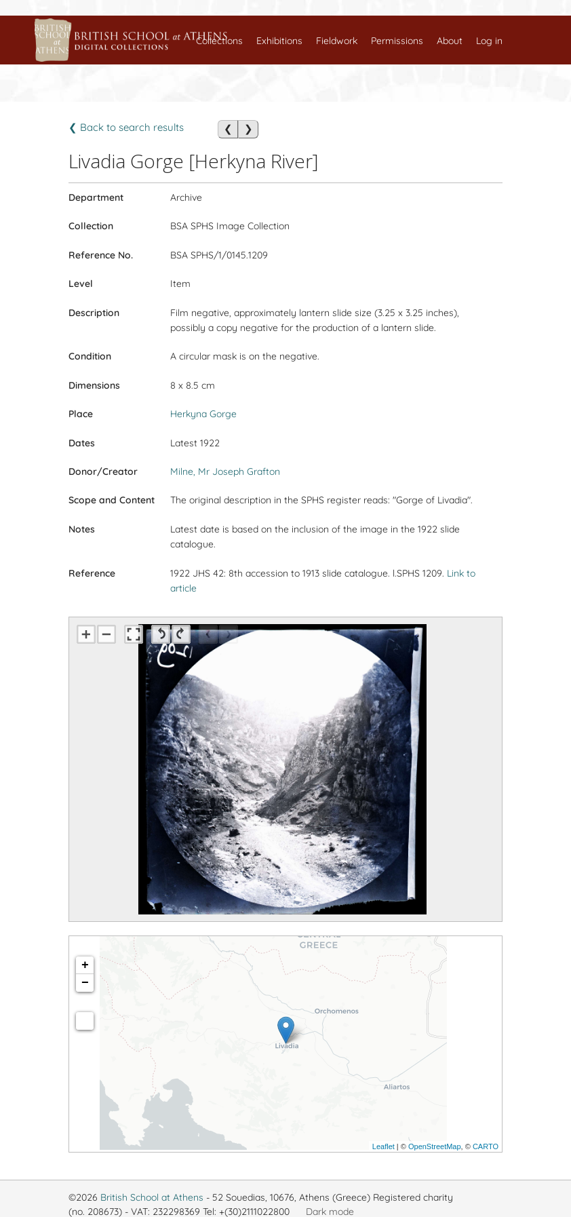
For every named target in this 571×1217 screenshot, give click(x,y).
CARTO (485, 1146)
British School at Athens (151, 1197)
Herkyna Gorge (203, 414)
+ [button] (85, 965)
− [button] (85, 983)
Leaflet (383, 1146)
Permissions (397, 41)
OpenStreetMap (434, 1146)
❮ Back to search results (126, 127)
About (449, 41)
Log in (489, 41)
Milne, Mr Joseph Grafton (225, 471)
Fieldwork (336, 41)
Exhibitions (279, 41)
